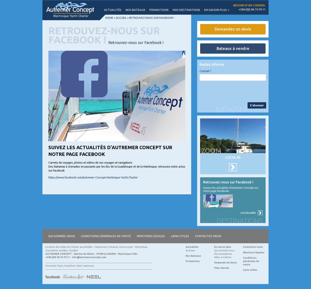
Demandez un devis (233, 29)
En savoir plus (216, 9)
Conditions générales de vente (106, 236)
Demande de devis (225, 262)
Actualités (112, 9)
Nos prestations (223, 254)
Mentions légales (151, 236)
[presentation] (230, 91)
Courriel (205, 71)
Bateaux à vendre (232, 48)
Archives (190, 250)
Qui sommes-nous (61, 236)
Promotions (159, 9)
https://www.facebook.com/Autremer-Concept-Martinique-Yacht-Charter (93, 177)
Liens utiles (180, 236)
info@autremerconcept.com (89, 257)
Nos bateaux (135, 9)
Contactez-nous (208, 236)
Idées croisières (222, 257)
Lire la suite (248, 212)
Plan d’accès (221, 268)
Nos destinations (186, 9)
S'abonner (257, 105)
